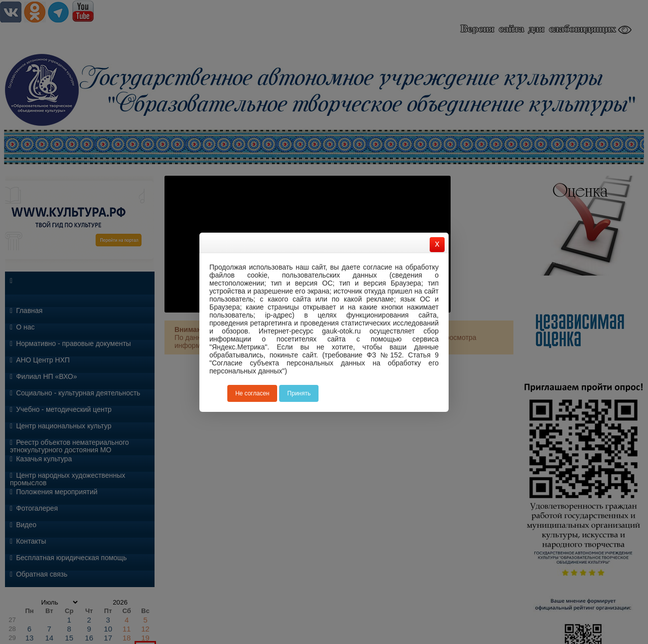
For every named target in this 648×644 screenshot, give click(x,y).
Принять (299, 393)
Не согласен (252, 393)
